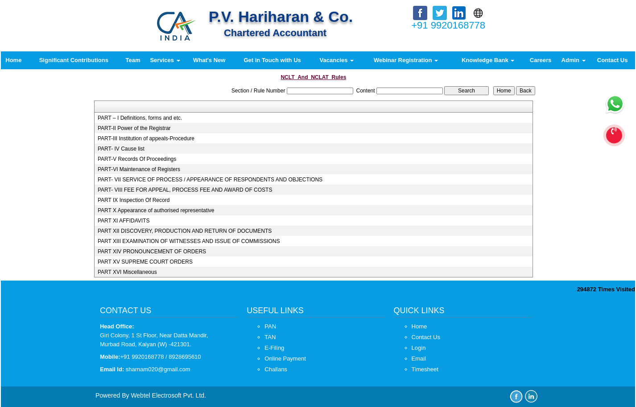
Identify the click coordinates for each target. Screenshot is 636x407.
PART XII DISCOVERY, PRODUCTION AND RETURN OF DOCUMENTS (185, 231)
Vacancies (337, 60)
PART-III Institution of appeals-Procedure (146, 138)
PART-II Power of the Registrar (134, 128)
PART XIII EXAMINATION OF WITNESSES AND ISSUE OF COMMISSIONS (189, 241)
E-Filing (274, 347)
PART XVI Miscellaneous (127, 272)
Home (13, 60)
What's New (209, 60)
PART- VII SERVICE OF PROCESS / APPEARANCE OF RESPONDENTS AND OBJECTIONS (210, 179)
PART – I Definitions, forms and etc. (140, 118)
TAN (270, 337)
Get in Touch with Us (272, 60)
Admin (574, 60)
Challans (275, 369)
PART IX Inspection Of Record (133, 200)
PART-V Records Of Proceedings (137, 159)
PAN (270, 326)
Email (419, 358)
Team (133, 60)
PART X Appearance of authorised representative (156, 210)
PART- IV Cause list (121, 149)
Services (165, 60)
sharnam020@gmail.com (158, 369)
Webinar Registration (406, 60)
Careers (540, 60)
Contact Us (612, 60)
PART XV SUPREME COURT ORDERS (145, 262)
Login (419, 347)
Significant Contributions (73, 60)
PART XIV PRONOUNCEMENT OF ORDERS (152, 251)
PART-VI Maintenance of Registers (139, 169)
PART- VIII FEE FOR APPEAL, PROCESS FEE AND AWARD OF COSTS (185, 190)
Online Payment (285, 358)
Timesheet (425, 369)
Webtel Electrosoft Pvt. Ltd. (168, 395)
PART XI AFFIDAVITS (123, 221)
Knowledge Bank (488, 60)
